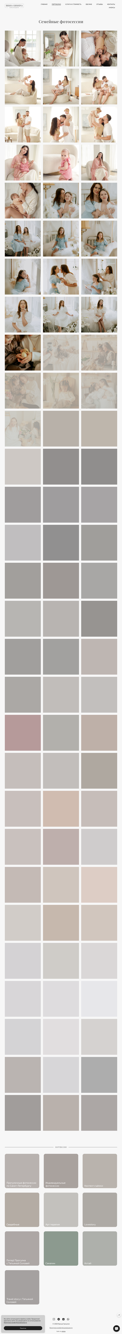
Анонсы (112, 7)
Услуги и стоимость (73, 4)
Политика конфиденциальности (15, 1322)
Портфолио (56, 4)
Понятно (23, 1328)
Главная (44, 4)
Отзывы (99, 4)
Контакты (111, 4)
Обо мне (89, 4)
